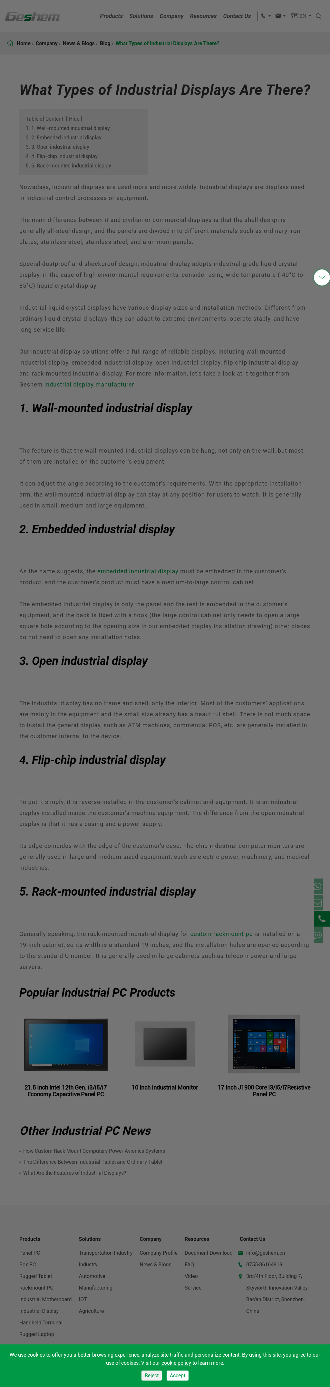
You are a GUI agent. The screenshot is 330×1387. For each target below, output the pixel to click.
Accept (177, 1375)
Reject (152, 1375)
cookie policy (176, 1363)
